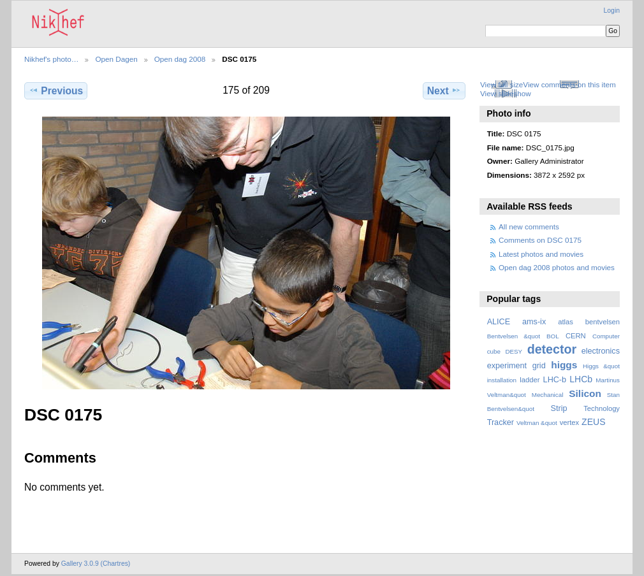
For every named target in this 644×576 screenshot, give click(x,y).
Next (444, 90)
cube (494, 351)
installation (501, 380)
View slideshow (505, 93)
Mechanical (548, 394)
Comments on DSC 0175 (540, 240)
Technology (601, 408)
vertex (570, 422)
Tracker (500, 422)
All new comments (529, 226)
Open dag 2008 (180, 59)
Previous (56, 90)
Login (612, 10)
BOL (552, 336)
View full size (501, 84)
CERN (576, 336)
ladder (529, 380)
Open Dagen (116, 59)
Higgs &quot (601, 366)
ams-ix (534, 321)
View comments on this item (569, 84)
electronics (601, 351)
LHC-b (554, 379)
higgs (564, 364)
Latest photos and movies (541, 254)
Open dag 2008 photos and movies (557, 267)
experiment (507, 365)
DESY (513, 351)
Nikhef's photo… (51, 59)
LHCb (580, 379)
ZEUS (593, 422)
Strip (559, 408)
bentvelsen (602, 322)
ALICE (499, 321)
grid (539, 365)
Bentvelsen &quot (513, 336)
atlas (565, 322)
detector (552, 349)
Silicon (585, 393)
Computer (606, 336)
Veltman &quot (536, 422)
